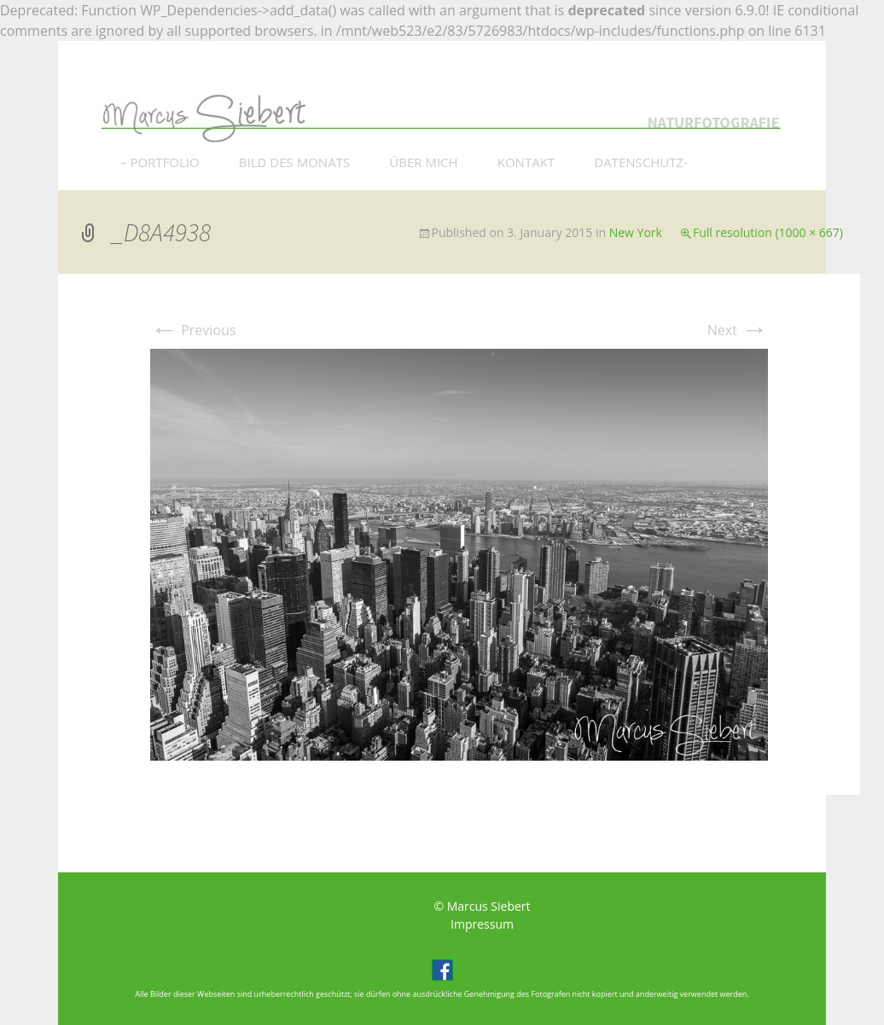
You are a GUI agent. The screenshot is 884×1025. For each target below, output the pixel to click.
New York (635, 232)
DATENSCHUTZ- (641, 162)
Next (737, 330)
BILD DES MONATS (294, 162)
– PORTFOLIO (160, 162)
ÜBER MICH (423, 162)
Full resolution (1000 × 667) (768, 232)
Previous (193, 330)
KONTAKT (526, 162)
